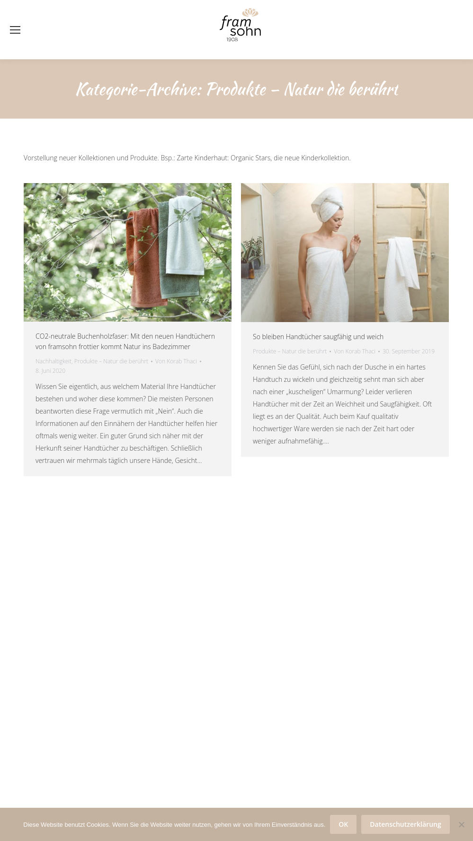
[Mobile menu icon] (15, 30)
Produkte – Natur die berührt (111, 361)
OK (343, 824)
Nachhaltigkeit (53, 361)
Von (176, 361)
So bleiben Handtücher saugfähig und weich (318, 336)
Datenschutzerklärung (405, 824)
